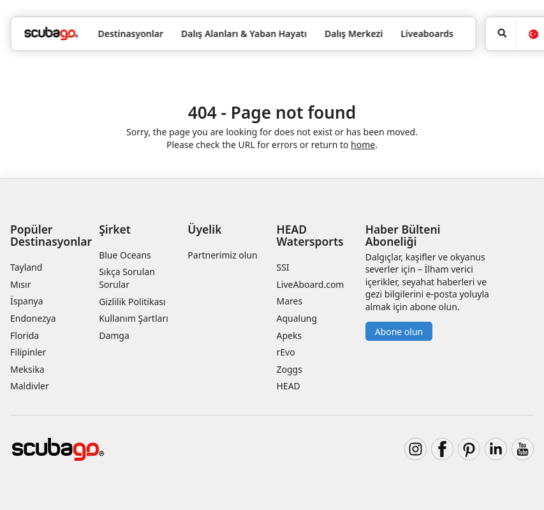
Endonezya (33, 318)
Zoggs (289, 369)
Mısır (20, 284)
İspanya (26, 301)
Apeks (289, 335)
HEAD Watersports (309, 235)
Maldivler (29, 386)
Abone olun (399, 332)
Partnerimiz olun (222, 255)
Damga (114, 335)
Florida (24, 335)
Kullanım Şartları (133, 318)
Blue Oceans (125, 255)
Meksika (27, 369)
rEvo (285, 352)
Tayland (26, 267)
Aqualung (296, 318)
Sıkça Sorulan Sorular (127, 278)
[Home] (51, 33)
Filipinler (28, 352)
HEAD (288, 386)
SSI (282, 267)
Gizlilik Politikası (132, 302)
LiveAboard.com (310, 284)
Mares (289, 301)
